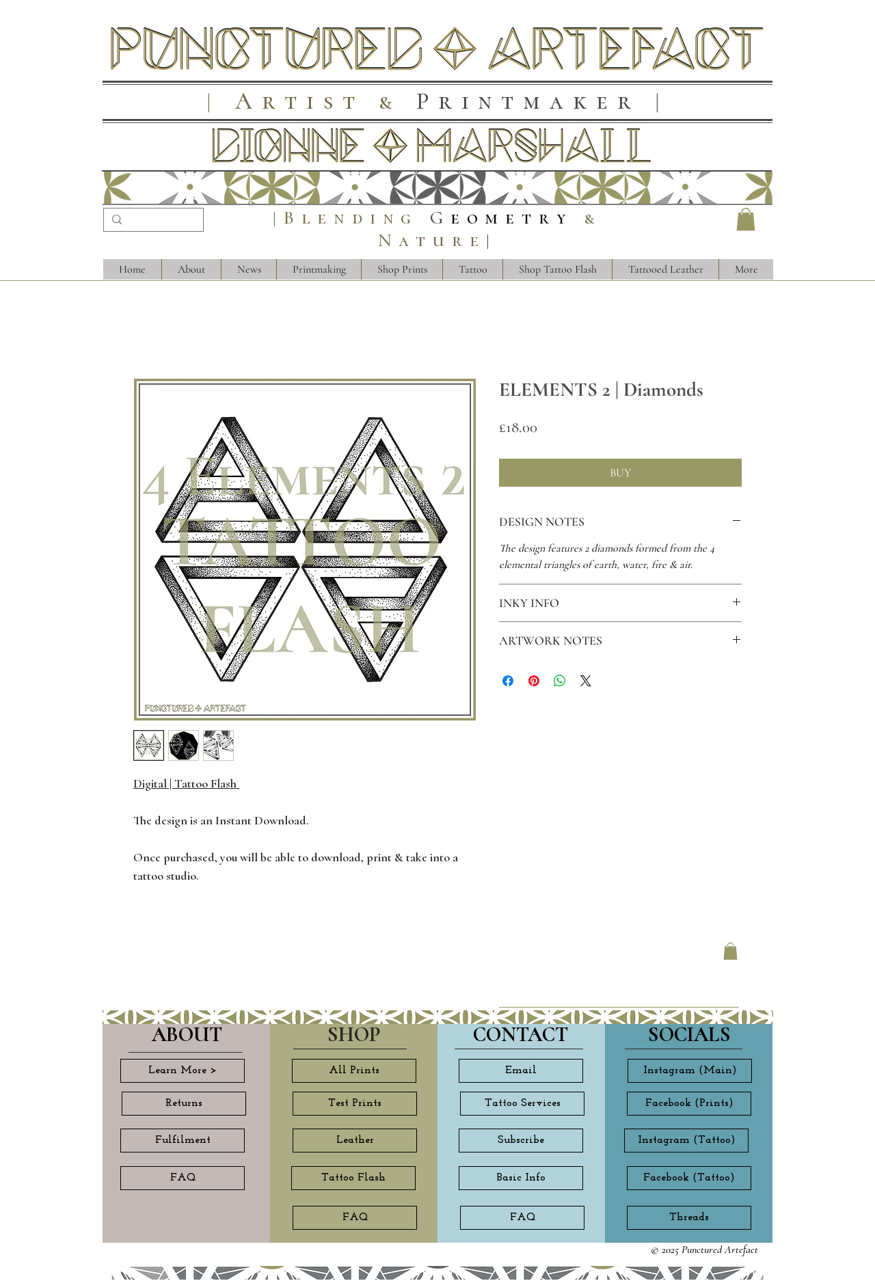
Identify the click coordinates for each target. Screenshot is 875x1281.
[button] (745, 219)
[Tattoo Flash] (353, 1178)
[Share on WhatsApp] (560, 681)
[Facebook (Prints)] (689, 1104)
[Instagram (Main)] (690, 1071)
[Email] (521, 1071)
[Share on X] (586, 681)
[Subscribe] (521, 1140)
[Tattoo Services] (522, 1104)
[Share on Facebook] (508, 681)
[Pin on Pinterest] (534, 681)
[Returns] (184, 1104)
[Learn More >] (182, 1071)
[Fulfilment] (182, 1140)
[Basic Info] (521, 1178)
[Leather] (355, 1140)
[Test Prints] (355, 1104)
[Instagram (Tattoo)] (686, 1140)
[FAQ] (182, 1178)
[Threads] (689, 1218)
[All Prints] (354, 1071)
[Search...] (152, 221)
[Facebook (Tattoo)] (689, 1178)
